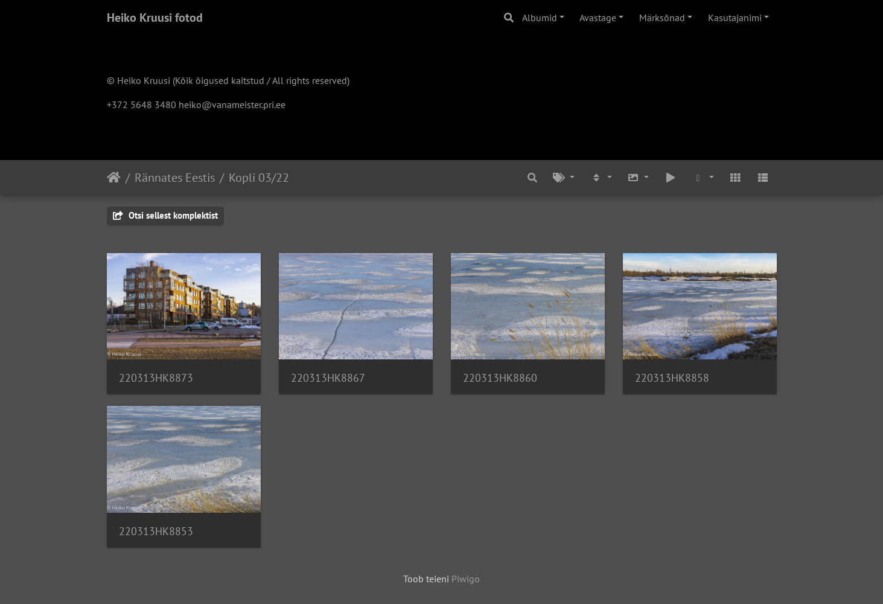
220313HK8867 (328, 377)
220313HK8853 (156, 531)
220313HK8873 (156, 377)
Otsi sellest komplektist (165, 215)
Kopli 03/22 (259, 177)
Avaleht (114, 178)
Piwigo (465, 579)
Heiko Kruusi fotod (155, 17)
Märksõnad (662, 17)
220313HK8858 (672, 377)
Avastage (597, 17)
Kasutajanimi (735, 17)
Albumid (539, 17)
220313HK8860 (500, 377)
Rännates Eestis (175, 177)
